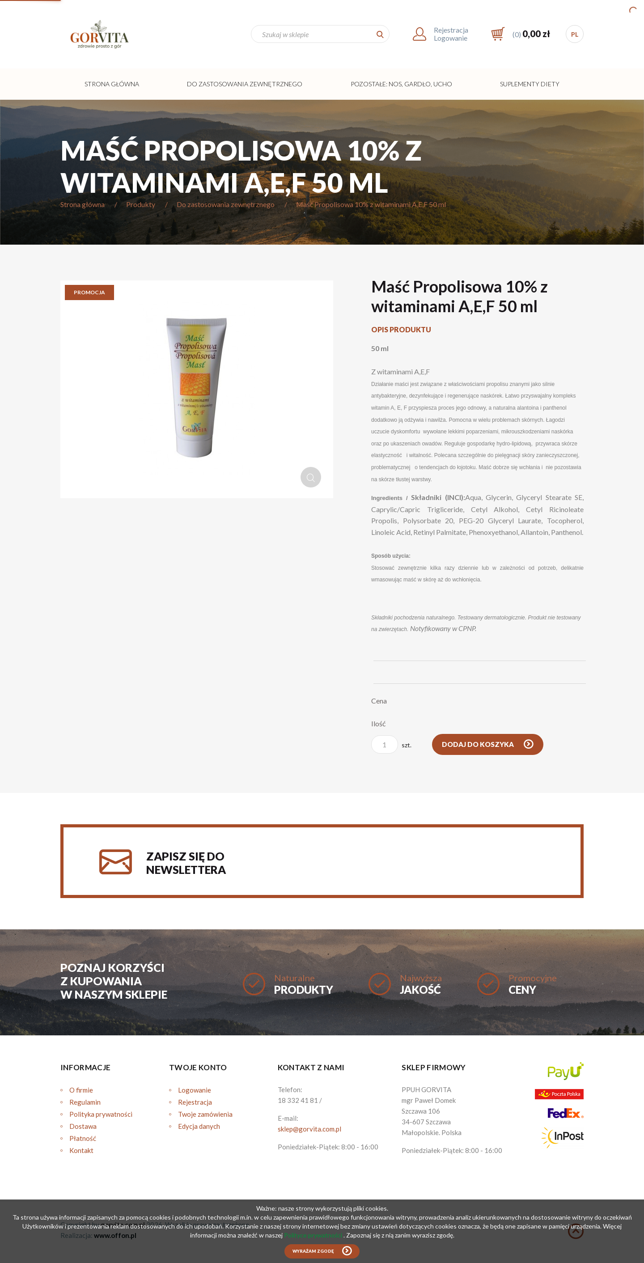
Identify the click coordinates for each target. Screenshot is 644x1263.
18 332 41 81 (298, 1100)
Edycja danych (199, 1126)
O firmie (81, 1090)
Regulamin (85, 1102)
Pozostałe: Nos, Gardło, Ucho (401, 84)
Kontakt (81, 1150)
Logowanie (194, 1090)
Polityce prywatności (313, 1235)
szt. (391, 744)
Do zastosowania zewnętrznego (244, 84)
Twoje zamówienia (205, 1114)
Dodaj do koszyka (478, 744)
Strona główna (112, 84)
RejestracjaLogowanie (451, 33)
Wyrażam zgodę (313, 1251)
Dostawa (83, 1126)
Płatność (82, 1138)
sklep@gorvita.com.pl (309, 1129)
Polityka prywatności (100, 1114)
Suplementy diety (529, 84)
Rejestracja (195, 1102)
